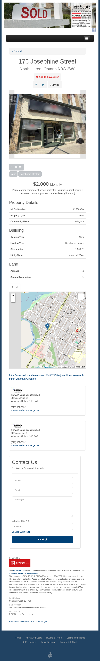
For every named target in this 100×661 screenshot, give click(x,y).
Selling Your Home (75, 637)
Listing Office (14, 611)
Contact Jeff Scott (68, 642)
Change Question (21, 532)
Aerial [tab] (15, 287)
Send (42, 539)
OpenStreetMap (50, 367)
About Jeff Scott (34, 637)
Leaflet (37, 367)
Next (83, 124)
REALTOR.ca (19, 571)
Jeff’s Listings (29, 642)
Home (18, 637)
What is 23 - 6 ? (20, 521)
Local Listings (48, 642)
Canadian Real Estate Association (23, 573)
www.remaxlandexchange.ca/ (25, 410)
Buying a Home (54, 637)
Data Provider (15, 605)
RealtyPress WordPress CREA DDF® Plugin (28, 621)
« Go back (17, 51)
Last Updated (14, 598)
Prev (11, 124)
